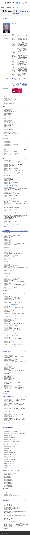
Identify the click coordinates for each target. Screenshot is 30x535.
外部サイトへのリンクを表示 (11, 173)
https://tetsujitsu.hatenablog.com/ (19, 77)
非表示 (25, 106)
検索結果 (9, 7)
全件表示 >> (5, 135)
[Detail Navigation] (26, 3)
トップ (2, 7)
